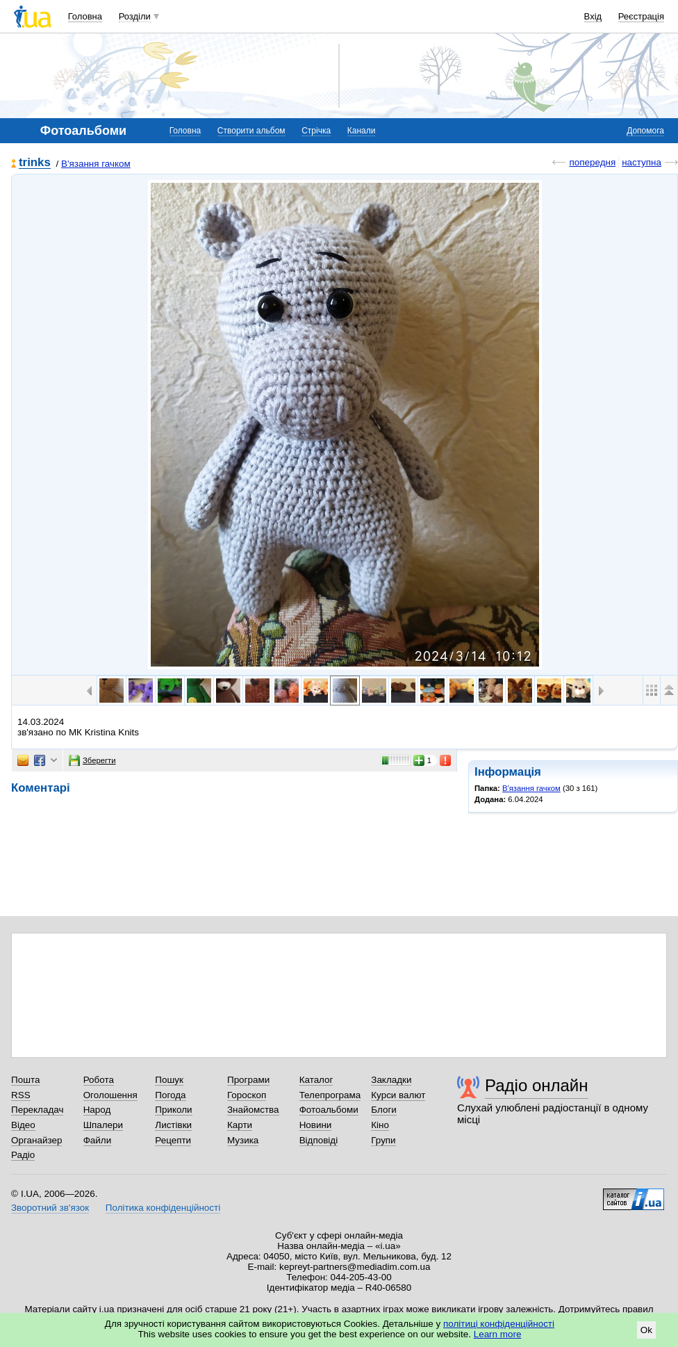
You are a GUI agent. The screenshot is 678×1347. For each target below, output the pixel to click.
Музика (242, 1140)
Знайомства (253, 1109)
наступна (641, 162)
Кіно (380, 1125)
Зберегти (92, 760)
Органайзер (36, 1140)
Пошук (169, 1080)
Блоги (384, 1109)
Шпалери (103, 1125)
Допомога (645, 131)
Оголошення (110, 1095)
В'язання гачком (96, 163)
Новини (315, 1125)
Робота (98, 1080)
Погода (170, 1095)
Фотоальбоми (328, 1109)
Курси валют (398, 1095)
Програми (248, 1080)
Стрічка (316, 131)
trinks (35, 163)
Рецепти (173, 1140)
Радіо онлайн (536, 1085)
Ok (646, 1330)
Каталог (316, 1080)
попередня (592, 162)
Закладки (391, 1080)
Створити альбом (251, 131)
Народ (97, 1109)
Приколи (173, 1109)
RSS (21, 1095)
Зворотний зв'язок (50, 1207)
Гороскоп (246, 1095)
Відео (23, 1125)
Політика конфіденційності (163, 1207)
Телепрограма (330, 1095)
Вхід (593, 16)
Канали (361, 131)
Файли (97, 1140)
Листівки (173, 1125)
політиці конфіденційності (498, 1324)
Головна (85, 16)
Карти (239, 1125)
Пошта (25, 1080)
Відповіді (318, 1140)
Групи (383, 1140)
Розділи (135, 16)
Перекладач (37, 1109)
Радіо (23, 1155)
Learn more (498, 1334)
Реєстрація (641, 16)
